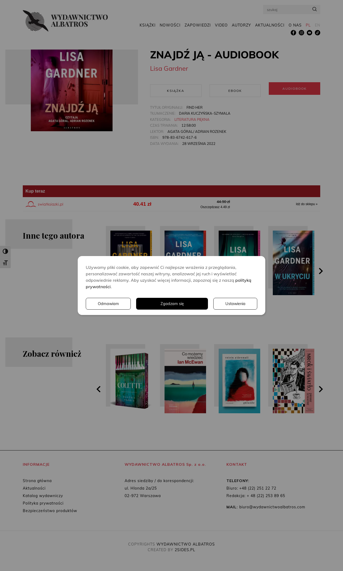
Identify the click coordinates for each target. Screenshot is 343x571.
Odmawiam (234, 303)
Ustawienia (183, 303)
